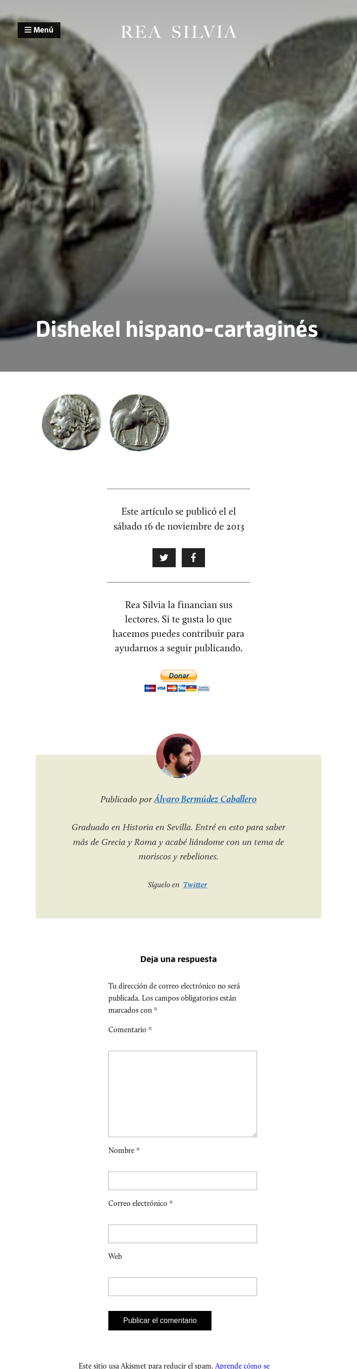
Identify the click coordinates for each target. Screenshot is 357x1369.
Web (115, 1271)
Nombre (124, 1165)
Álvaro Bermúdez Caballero (205, 799)
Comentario (130, 1029)
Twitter (195, 884)
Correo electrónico (140, 1218)
